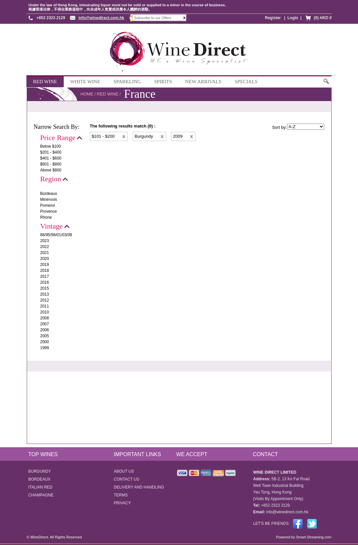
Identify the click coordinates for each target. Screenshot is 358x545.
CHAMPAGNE (41, 495)
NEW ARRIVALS (203, 81)
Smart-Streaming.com (313, 537)
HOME (87, 93)
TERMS (121, 495)
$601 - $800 (50, 164)
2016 (44, 282)
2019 (44, 264)
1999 (44, 347)
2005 (44, 336)
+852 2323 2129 (50, 18)
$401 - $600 (50, 158)
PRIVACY (122, 503)
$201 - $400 (50, 152)
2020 (44, 258)
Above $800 (50, 170)
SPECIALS (245, 81)
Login (292, 18)
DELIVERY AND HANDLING (139, 487)
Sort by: (279, 127)
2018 (44, 270)
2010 (44, 312)
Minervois (48, 199)
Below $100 (50, 146)
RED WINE (45, 81)
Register (273, 18)
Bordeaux (48, 193)
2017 (44, 276)
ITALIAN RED (40, 487)
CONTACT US (126, 479)
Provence (48, 211)
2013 (44, 294)
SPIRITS (163, 81)
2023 (44, 240)
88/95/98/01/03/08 (56, 235)
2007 (44, 324)
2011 (44, 306)
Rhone (46, 217)
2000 (44, 342)
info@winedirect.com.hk (101, 18)
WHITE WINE (85, 81)
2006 (44, 330)
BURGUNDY (39, 471)
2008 (44, 318)
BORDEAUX (39, 479)
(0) (323, 18)
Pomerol (47, 205)
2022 (44, 246)
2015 (44, 288)
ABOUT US (124, 471)
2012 (44, 300)
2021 (44, 252)
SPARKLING (127, 81)
